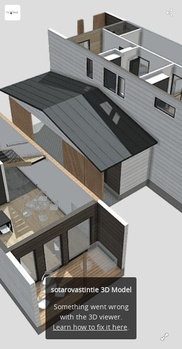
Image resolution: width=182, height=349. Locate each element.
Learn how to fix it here (90, 327)
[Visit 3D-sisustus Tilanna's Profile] (12, 12)
